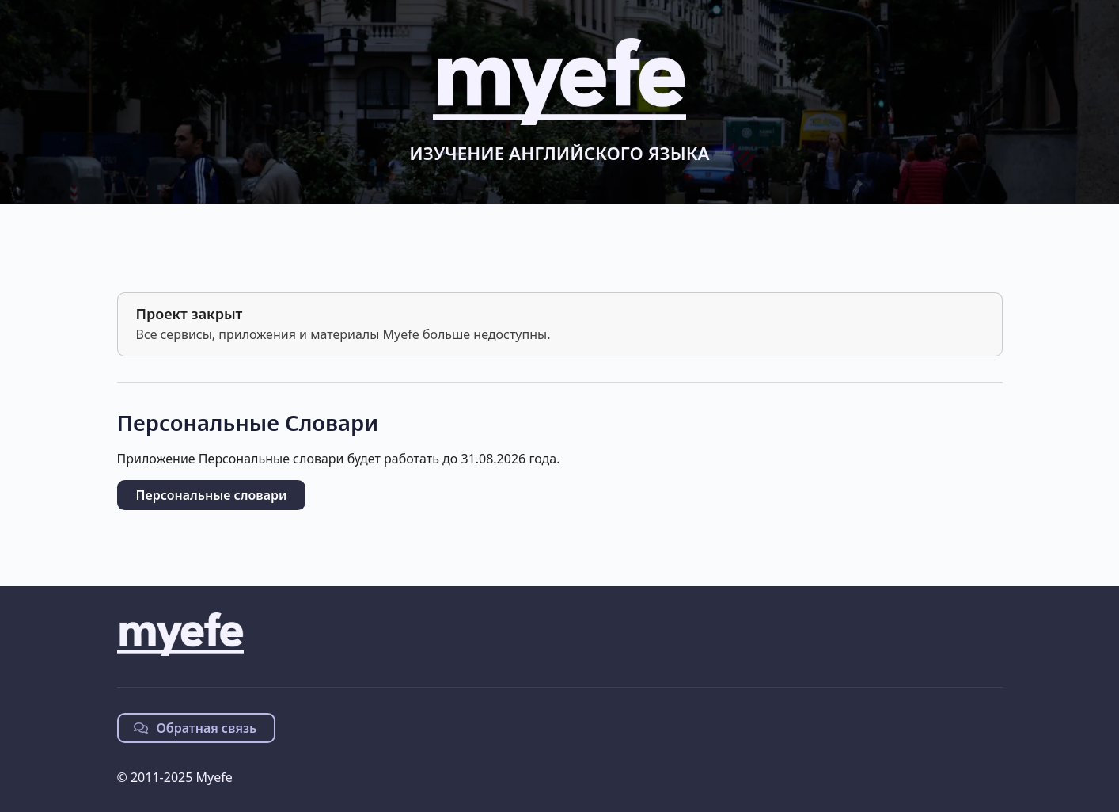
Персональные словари (211, 495)
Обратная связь (195, 728)
